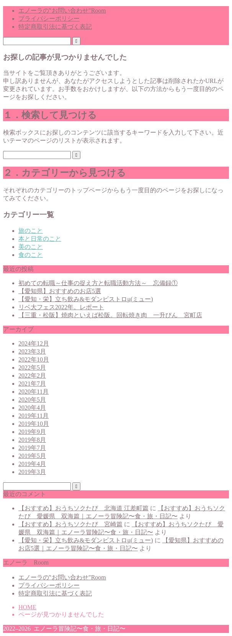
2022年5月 (32, 367)
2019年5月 (32, 456)
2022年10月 (33, 359)
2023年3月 (32, 351)
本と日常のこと (39, 238)
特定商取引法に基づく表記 (55, 26)
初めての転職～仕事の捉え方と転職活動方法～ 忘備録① (98, 283)
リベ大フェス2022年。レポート (61, 307)
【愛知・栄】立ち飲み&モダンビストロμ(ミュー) (85, 299)
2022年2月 (32, 375)
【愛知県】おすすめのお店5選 (59, 291)
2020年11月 (33, 391)
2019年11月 (33, 415)
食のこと (30, 254)
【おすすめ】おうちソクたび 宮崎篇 (70, 524)
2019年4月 (32, 464)
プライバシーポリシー (49, 18)
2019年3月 (32, 472)
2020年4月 (32, 407)
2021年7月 (32, 383)
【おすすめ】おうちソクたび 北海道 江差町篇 (83, 508)
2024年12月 (33, 343)
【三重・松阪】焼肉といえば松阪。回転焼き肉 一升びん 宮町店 (110, 315)
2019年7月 (32, 448)
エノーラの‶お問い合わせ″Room (62, 10)
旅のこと (30, 230)
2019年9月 (32, 431)
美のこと (30, 246)
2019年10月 (33, 423)
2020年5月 (32, 399)
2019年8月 (32, 439)
